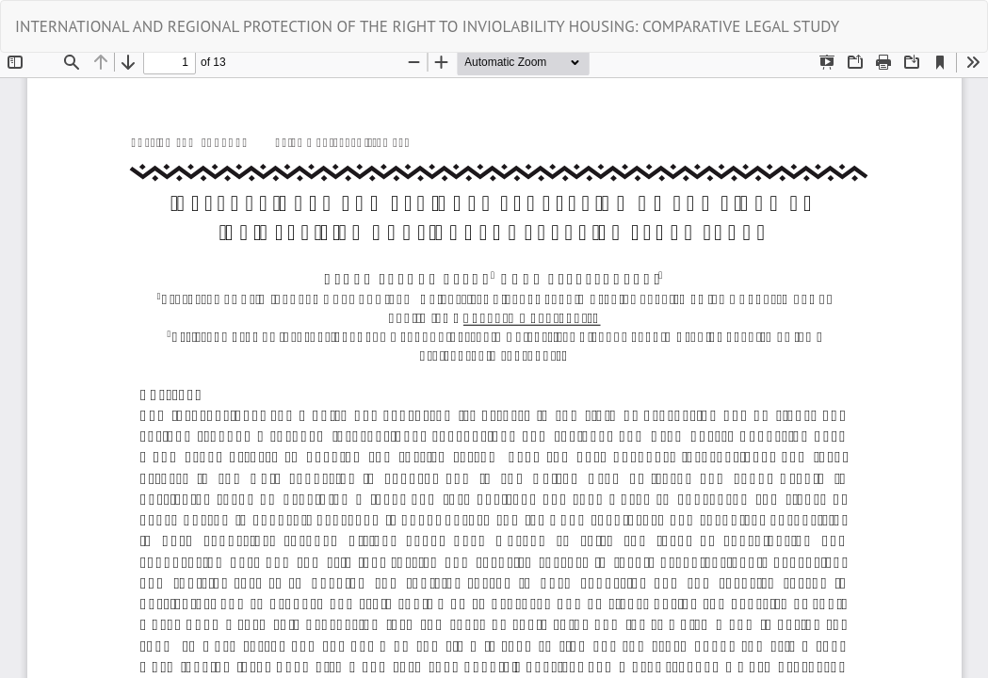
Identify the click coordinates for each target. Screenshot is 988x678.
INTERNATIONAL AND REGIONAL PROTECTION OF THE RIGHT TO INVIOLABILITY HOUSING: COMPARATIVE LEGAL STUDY (427, 26)
